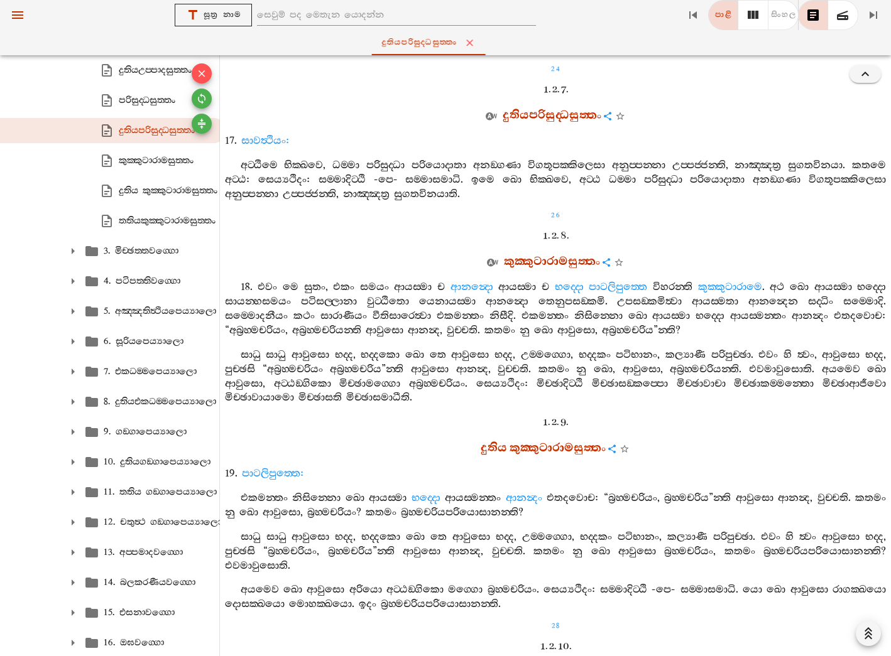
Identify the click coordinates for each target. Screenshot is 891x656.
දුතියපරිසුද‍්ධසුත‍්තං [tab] (448, 43)
